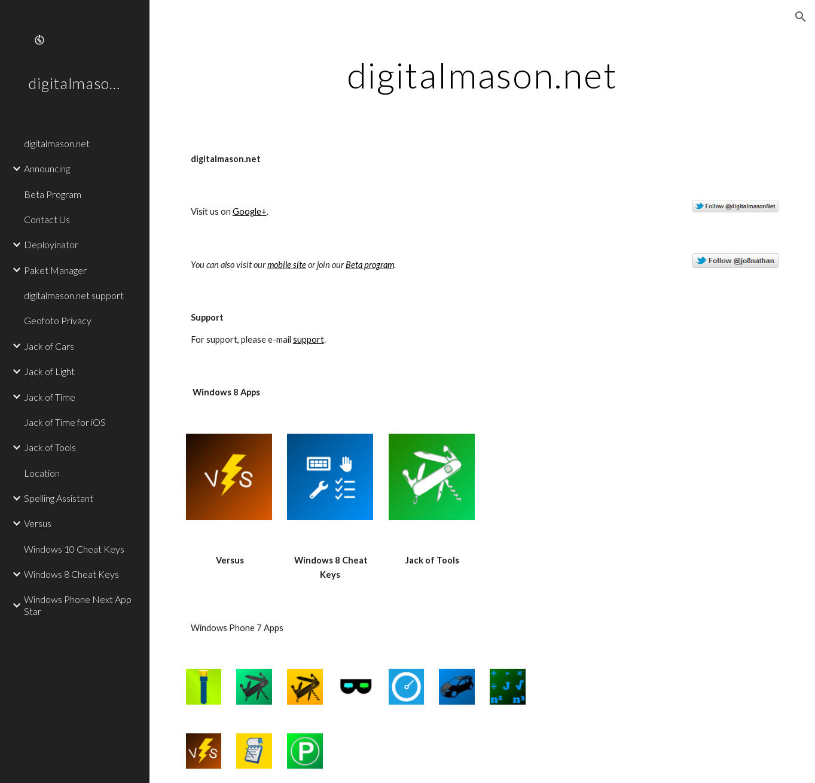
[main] (482, 74)
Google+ (250, 211)
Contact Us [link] (47, 219)
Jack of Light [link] (49, 371)
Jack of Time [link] (49, 397)
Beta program (370, 265)
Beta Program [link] (52, 194)
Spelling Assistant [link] (58, 498)
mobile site (286, 265)
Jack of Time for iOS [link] (65, 422)
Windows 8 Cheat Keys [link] (71, 574)
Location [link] (42, 473)
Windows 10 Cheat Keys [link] (74, 549)
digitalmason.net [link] (57, 143)
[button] (800, 16)
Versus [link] (37, 523)
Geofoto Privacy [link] (57, 320)
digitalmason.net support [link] (74, 295)
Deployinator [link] (51, 244)
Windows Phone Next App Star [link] (78, 604)
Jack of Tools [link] (50, 447)
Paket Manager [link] (55, 270)
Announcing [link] (47, 168)
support (308, 339)
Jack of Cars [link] (49, 346)
